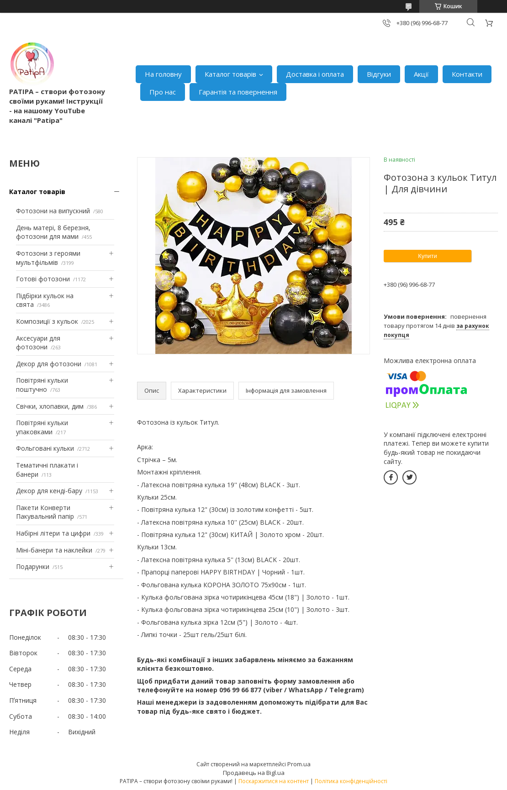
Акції (421, 74)
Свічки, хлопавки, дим (50, 406)
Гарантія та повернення (238, 91)
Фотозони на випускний (53, 210)
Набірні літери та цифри (53, 533)
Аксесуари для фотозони (38, 343)
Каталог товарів (230, 74)
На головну (163, 74)
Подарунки (32, 566)
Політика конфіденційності (351, 781)
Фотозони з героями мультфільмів (48, 258)
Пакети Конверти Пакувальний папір (45, 512)
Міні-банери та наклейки (54, 550)
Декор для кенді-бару (49, 490)
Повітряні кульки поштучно (42, 385)
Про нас (162, 91)
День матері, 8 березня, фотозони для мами (53, 232)
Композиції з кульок (47, 321)
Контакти (467, 74)
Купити (427, 256)
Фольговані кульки (45, 448)
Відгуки (379, 74)
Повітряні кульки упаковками (42, 427)
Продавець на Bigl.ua (254, 773)
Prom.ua (299, 764)
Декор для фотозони (48, 363)
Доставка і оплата (315, 74)
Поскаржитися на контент (273, 781)
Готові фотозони (43, 278)
